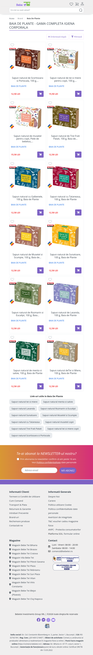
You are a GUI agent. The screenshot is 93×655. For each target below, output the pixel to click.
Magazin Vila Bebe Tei (21, 557)
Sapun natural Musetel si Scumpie (59, 415)
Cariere (52, 500)
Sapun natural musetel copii (59, 422)
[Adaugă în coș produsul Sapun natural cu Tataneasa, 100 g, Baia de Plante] (78, 212)
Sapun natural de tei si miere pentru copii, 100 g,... (65, 79)
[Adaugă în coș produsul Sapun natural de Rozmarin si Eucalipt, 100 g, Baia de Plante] (40, 328)
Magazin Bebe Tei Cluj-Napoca (25, 598)
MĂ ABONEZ (68, 470)
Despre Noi (53, 496)
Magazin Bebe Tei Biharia (23, 545)
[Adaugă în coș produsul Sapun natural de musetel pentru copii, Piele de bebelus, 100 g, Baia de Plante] (40, 155)
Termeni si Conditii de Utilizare (24, 496)
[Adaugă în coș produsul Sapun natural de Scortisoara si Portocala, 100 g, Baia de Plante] (40, 94)
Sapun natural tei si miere (24, 401)
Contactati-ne (16, 525)
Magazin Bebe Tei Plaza (22, 565)
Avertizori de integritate (60, 517)
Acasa (11, 18)
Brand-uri (14, 517)
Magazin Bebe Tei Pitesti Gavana (27, 561)
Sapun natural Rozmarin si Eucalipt (58, 408)
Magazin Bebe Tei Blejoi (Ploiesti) (22, 592)
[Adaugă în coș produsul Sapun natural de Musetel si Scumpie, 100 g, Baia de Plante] (40, 270)
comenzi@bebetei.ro (62, 551)
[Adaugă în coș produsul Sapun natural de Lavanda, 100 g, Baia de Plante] (78, 328)
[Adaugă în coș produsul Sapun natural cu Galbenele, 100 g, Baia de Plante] (40, 212)
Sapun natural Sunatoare (24, 415)
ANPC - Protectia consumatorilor (64, 529)
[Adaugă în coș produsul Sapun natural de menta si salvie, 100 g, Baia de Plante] (40, 386)
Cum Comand (16, 500)
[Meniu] (11, 4)
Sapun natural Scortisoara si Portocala (31, 435)
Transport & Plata (18, 504)
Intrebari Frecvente (18, 513)
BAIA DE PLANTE (18, 86)
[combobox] (46, 10)
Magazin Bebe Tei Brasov (23, 549)
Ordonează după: (57, 36)
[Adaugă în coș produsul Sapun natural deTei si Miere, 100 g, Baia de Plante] (78, 386)
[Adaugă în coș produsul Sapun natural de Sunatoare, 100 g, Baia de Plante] (78, 270)
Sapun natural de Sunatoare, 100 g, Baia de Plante (65, 256)
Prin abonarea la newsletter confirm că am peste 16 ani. (48, 459)
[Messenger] (43, 620)
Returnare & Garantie (20, 508)
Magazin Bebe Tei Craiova (23, 553)
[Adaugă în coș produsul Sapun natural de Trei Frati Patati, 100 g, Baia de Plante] (78, 155)
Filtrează (76, 36)
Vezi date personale (54, 462)
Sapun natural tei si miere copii (63, 428)
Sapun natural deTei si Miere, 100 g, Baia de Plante (65, 372)
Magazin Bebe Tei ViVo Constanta (22, 584)
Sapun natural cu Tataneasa (26, 422)
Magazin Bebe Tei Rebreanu (24, 569)
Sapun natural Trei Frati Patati (27, 428)
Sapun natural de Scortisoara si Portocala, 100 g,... (27, 79)
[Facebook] (38, 620)
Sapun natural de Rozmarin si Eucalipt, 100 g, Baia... (27, 314)
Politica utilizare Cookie (59, 504)
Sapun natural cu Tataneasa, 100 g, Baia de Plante (65, 198)
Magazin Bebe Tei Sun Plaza (24, 574)
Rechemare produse (19, 521)
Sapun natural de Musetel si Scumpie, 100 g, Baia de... (27, 256)
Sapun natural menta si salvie (58, 401)
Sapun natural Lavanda (23, 408)
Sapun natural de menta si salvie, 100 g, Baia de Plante (27, 372)
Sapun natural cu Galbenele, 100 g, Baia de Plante (27, 198)
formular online (72, 533)
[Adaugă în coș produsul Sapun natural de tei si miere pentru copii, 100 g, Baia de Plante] (78, 94)
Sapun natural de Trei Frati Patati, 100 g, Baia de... (65, 137)
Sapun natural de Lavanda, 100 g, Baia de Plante (65, 314)
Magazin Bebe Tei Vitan (22, 578)
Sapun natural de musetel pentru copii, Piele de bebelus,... (27, 139)
